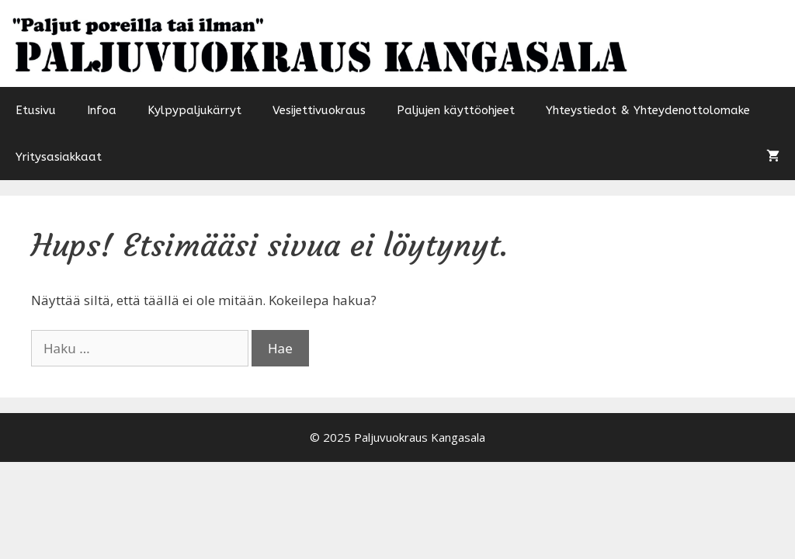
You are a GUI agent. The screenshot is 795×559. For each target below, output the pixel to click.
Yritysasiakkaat (59, 157)
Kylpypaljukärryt (194, 110)
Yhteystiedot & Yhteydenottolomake (648, 110)
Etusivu (36, 110)
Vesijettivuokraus (319, 110)
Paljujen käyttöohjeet (456, 110)
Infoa (101, 110)
